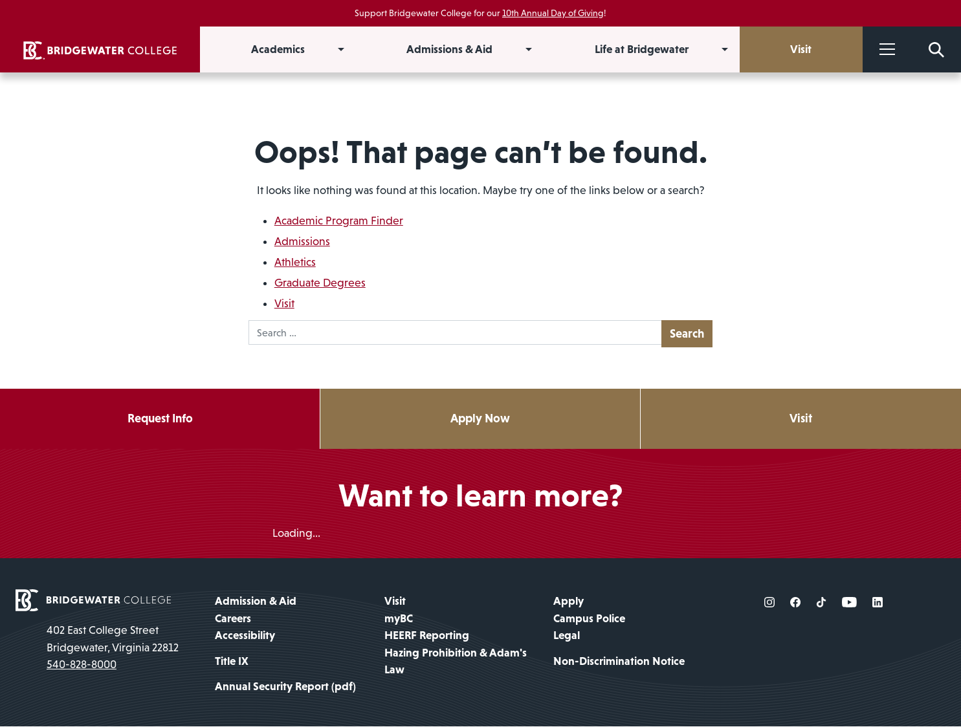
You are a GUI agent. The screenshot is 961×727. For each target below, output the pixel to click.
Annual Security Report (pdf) (285, 686)
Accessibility (245, 635)
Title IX (232, 661)
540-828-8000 (81, 664)
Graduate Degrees (320, 282)
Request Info (159, 419)
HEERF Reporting (426, 635)
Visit (284, 303)
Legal (566, 635)
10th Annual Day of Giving (553, 13)
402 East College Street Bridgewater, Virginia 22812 (113, 639)
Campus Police (589, 618)
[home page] (93, 599)
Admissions (302, 241)
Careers (233, 618)
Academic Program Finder (338, 220)
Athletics (295, 261)
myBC (398, 618)
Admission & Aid (255, 601)
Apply (568, 601)
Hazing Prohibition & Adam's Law (455, 661)
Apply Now (480, 419)
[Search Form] (936, 49)
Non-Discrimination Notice (619, 661)
